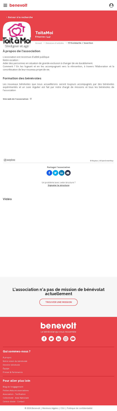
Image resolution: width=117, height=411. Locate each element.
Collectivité (8, 397)
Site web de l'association (17, 99)
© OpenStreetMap (106, 161)
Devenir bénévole (11, 364)
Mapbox (9, 160)
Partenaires (17, 372)
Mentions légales (50, 408)
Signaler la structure (58, 185)
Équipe (6, 368)
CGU (62, 408)
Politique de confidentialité (79, 408)
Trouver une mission (58, 302)
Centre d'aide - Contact (13, 401)
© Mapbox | (95, 161)
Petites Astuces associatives (16, 390)
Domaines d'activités (55, 43)
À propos (7, 357)
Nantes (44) (42, 36)
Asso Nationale (22, 397)
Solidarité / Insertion (80, 43)
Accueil (38, 43)
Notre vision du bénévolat (15, 361)
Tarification (20, 394)
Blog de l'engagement (13, 386)
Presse (6, 372)
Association (8, 394)
